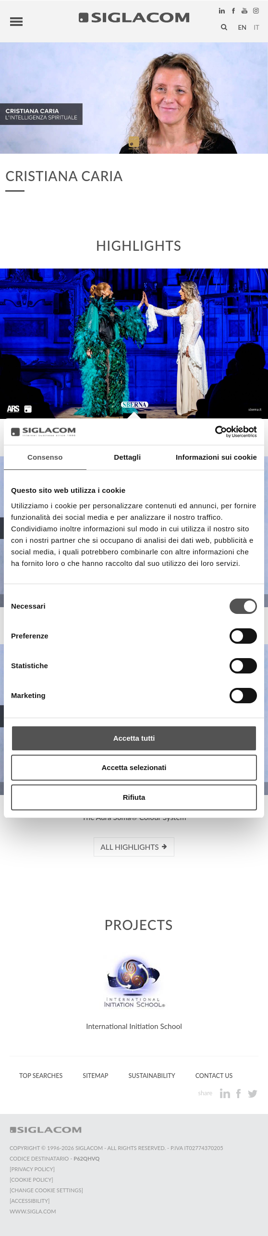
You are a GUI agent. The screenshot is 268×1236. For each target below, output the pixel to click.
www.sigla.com (33, 1211)
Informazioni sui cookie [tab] (216, 457)
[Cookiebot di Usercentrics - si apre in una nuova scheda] (215, 432)
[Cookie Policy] (31, 1179)
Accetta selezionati (133, 767)
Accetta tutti (134, 738)
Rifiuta (134, 797)
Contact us (214, 1075)
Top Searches (40, 1075)
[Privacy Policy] (32, 1169)
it (256, 27)
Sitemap (95, 1075)
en (242, 27)
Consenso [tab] (44, 457)
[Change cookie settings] (46, 1190)
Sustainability (151, 1075)
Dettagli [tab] (127, 457)
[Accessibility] (29, 1201)
